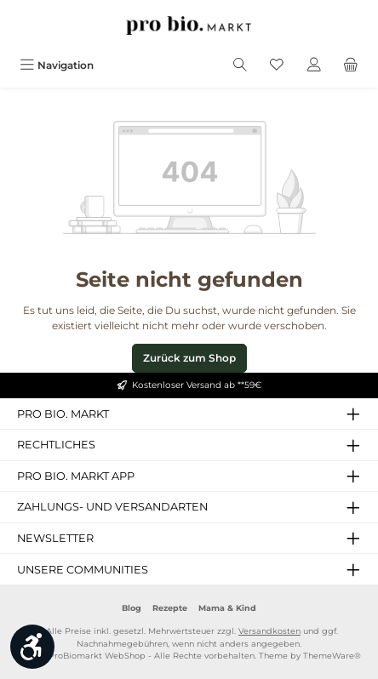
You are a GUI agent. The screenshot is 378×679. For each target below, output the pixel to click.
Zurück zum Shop (189, 357)
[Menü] (57, 65)
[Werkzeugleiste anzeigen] (32, 647)
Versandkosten (269, 631)
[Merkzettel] (276, 65)
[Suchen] (240, 65)
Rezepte (169, 608)
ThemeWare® (332, 655)
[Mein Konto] (314, 65)
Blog (131, 608)
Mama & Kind (227, 608)
